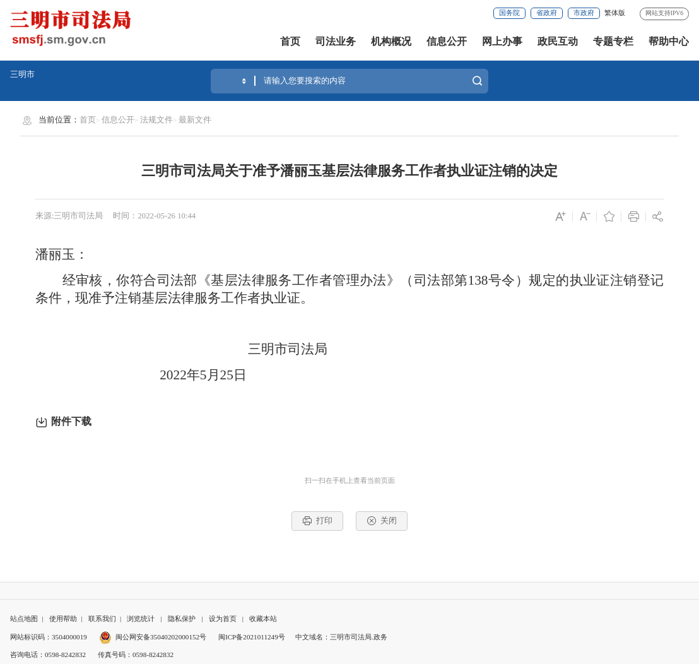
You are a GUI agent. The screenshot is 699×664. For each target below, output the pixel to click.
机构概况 (391, 41)
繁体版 (614, 12)
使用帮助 (63, 618)
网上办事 (502, 41)
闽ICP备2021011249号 (251, 637)
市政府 (583, 12)
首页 (290, 41)
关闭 (382, 521)
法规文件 (156, 120)
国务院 (509, 12)
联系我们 (102, 618)
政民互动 (557, 41)
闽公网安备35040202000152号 (153, 637)
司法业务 (335, 41)
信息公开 (446, 41)
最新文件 (195, 120)
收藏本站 (263, 618)
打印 (317, 521)
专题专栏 (613, 41)
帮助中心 (669, 41)
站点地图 (24, 618)
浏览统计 (141, 618)
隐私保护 (182, 618)
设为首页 (223, 618)
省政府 (546, 12)
